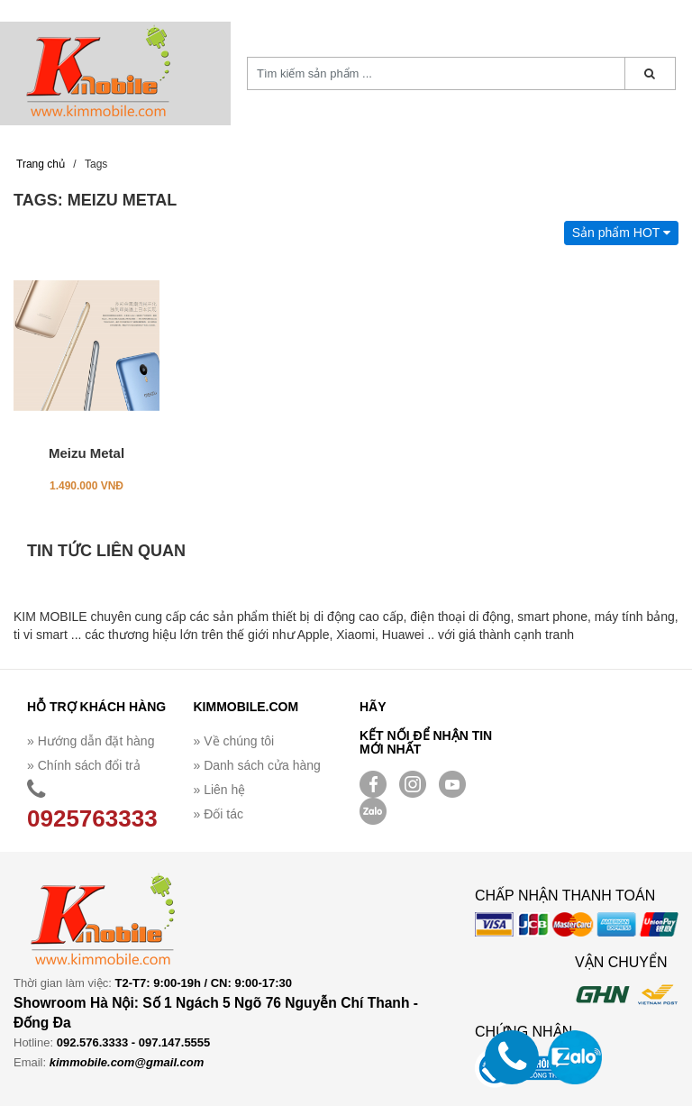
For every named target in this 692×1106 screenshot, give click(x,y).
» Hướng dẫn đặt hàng (90, 741)
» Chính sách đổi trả (84, 765)
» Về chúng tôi (234, 741)
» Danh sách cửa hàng (257, 765)
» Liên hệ (220, 789)
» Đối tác (218, 814)
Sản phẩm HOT (621, 232)
